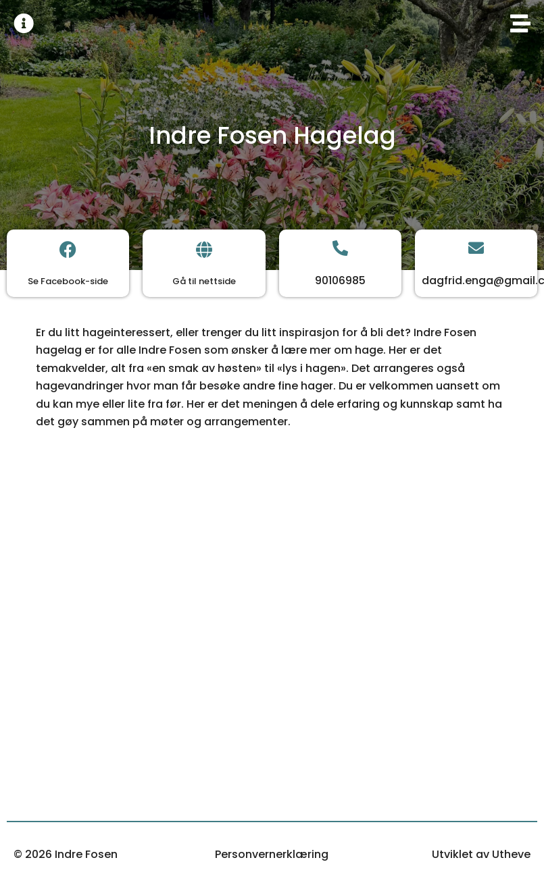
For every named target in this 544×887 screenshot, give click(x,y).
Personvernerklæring (271, 854)
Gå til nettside (204, 281)
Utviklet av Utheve (481, 854)
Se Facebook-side (68, 281)
